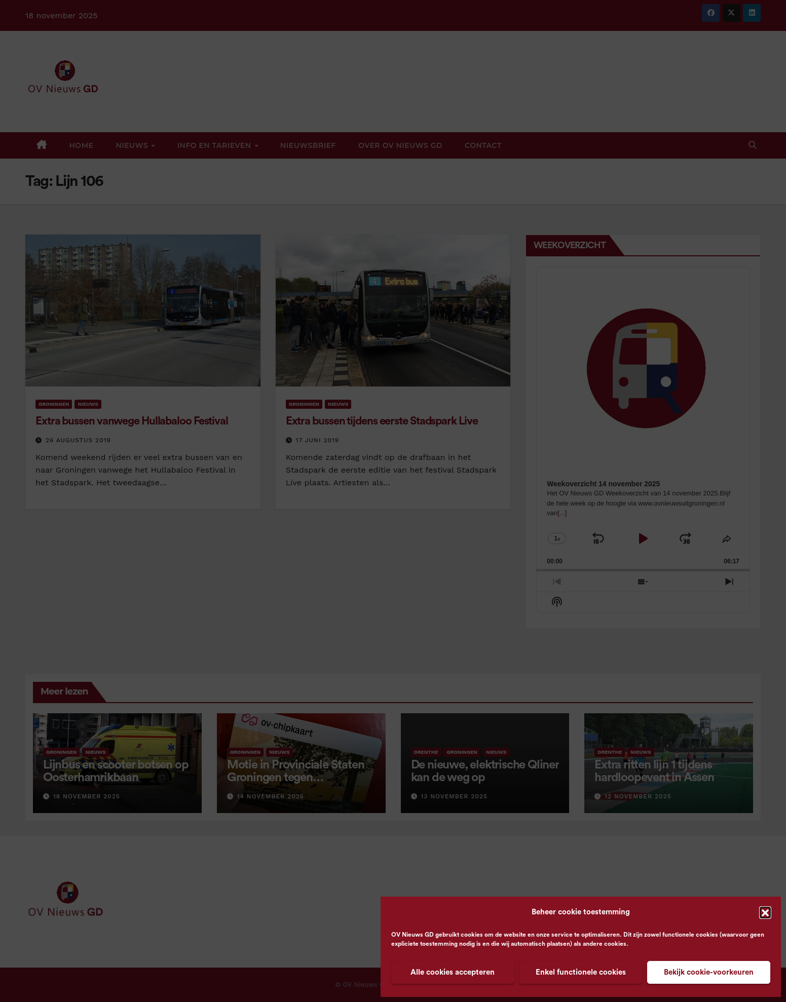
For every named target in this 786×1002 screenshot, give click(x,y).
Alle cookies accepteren (452, 972)
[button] (765, 912)
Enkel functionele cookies (581, 972)
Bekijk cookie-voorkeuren (709, 972)
